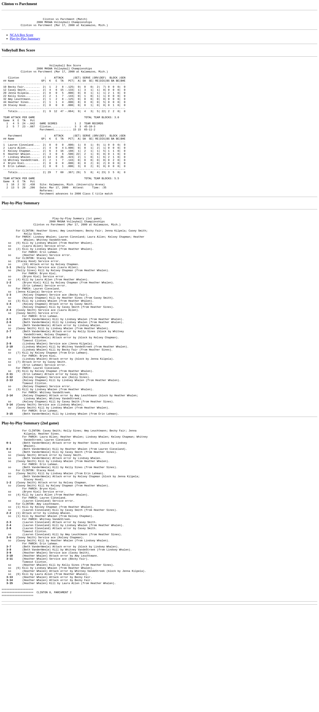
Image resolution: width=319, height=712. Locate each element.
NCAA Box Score (21, 38)
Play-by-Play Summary (25, 41)
